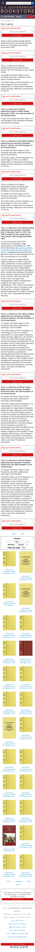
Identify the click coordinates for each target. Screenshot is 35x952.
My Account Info (17, 927)
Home (3, 20)
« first (8, 881)
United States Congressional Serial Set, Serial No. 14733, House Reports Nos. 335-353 (9, 820)
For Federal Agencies (17, 933)
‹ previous (19, 881)
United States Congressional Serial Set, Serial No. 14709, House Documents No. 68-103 (25, 820)
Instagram (17, 947)
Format (17, 538)
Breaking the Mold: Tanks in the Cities (9, 850)
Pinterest (24, 947)
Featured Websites (17, 937)
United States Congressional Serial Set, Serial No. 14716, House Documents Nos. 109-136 (25, 794)
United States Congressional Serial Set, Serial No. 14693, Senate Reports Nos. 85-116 (25, 874)
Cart (31, 16)
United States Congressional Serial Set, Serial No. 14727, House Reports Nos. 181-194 (9, 635)
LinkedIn (27, 947)
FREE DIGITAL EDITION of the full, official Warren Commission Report (17, 250)
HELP (19, 16)
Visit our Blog (17, 944)
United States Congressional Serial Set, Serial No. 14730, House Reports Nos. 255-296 (9, 711)
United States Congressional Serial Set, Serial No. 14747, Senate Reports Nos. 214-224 (25, 610)
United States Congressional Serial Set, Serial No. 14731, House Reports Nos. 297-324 (25, 769)
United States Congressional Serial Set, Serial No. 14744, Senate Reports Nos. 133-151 (25, 711)
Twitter (14, 947)
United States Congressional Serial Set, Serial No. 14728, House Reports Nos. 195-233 (9, 874)
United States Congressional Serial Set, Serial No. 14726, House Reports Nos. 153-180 (9, 769)
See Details (17, 899)
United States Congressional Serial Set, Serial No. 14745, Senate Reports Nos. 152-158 (25, 578)
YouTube (21, 947)
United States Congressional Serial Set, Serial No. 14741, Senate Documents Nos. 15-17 (9, 743)
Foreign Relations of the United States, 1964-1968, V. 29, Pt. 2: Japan (26, 661)
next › (14, 534)
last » (23, 534)
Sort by (11, 544)
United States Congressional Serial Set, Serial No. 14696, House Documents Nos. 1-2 (25, 845)
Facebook (11, 947)
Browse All (10, 20)
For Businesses (17, 930)
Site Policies (17, 920)
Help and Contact (17, 924)
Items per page (14, 547)
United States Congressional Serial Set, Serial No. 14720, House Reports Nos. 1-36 (9, 794)
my (8, 16)
